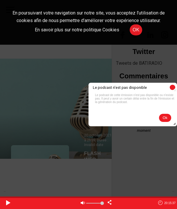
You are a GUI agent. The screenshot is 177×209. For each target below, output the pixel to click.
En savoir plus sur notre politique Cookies (77, 30)
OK (136, 29)
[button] (172, 87)
